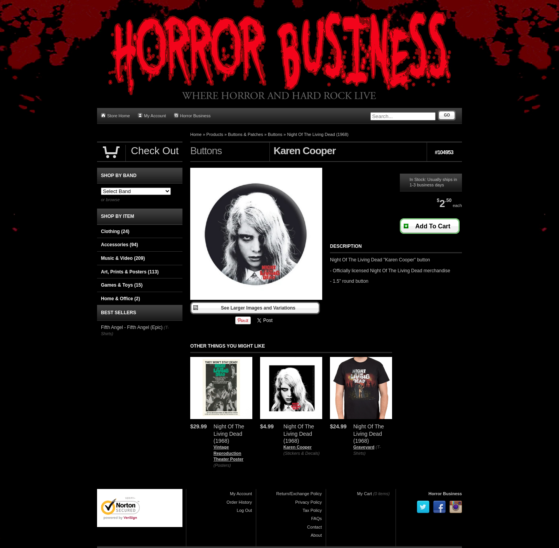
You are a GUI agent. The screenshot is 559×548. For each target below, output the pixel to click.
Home (195, 134)
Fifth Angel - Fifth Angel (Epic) (132, 327)
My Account (152, 115)
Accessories (119, 244)
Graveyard (363, 447)
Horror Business (192, 115)
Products (215, 134)
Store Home (115, 115)
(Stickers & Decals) (301, 453)
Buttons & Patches (245, 134)
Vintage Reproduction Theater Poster (228, 453)
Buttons (275, 134)
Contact (314, 527)
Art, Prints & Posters (130, 272)
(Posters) (222, 465)
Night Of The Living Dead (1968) (318, 134)
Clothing (115, 231)
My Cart (364, 493)
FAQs (316, 518)
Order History (239, 502)
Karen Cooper (297, 447)
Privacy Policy (308, 502)
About (316, 535)
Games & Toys (121, 285)
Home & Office (120, 298)
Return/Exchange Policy (299, 493)
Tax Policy (312, 510)
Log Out (244, 510)
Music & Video (123, 258)
